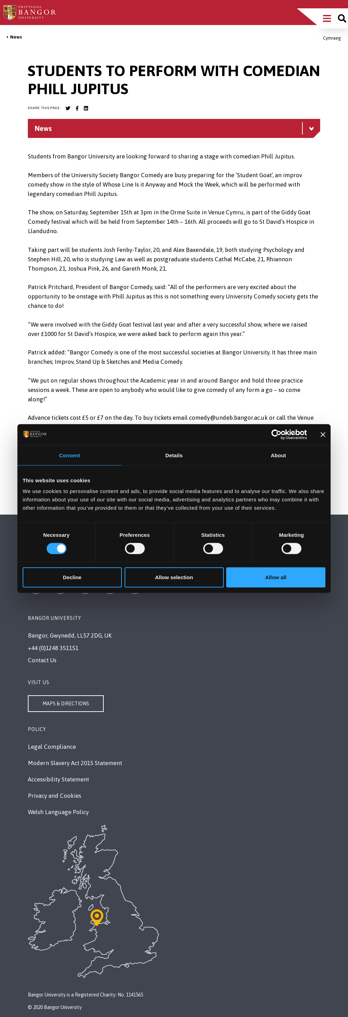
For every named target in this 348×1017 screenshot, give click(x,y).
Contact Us (42, 660)
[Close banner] (323, 434)
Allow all (275, 577)
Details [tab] (174, 455)
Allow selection (174, 577)
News (16, 37)
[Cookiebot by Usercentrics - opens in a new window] (276, 434)
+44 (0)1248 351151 (53, 648)
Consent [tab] (69, 455)
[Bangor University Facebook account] (77, 108)
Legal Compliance (52, 746)
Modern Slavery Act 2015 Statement (75, 763)
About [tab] (278, 455)
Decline (72, 577)
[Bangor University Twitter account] (68, 108)
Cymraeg (332, 38)
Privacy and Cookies (54, 795)
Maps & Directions (65, 703)
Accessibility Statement (58, 779)
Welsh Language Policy (58, 812)
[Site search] (342, 18)
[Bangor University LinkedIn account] (86, 108)
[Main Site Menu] (327, 18)
